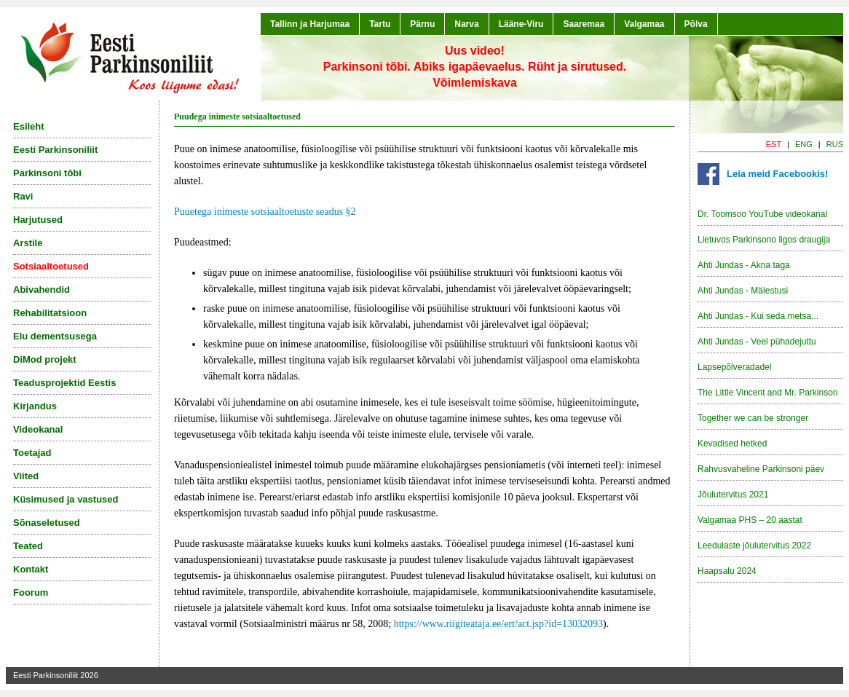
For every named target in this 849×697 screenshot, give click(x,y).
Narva (466, 24)
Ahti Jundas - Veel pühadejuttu (757, 341)
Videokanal (38, 429)
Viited (26, 475)
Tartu (379, 24)
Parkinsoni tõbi (47, 173)
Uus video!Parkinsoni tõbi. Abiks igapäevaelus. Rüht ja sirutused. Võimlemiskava (474, 66)
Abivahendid (41, 289)
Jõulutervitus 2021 (733, 494)
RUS (834, 144)
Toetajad (32, 452)
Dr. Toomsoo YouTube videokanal (762, 214)
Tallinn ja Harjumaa (310, 24)
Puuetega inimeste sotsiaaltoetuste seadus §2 (265, 211)
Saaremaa (583, 24)
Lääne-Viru (521, 24)
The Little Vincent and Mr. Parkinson (768, 392)
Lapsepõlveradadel (734, 367)
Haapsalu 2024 (727, 571)
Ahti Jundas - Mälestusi (743, 291)
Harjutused (38, 219)
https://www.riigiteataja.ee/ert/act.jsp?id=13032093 (498, 623)
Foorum (30, 592)
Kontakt (30, 569)
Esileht (28, 126)
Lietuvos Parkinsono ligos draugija (764, 240)
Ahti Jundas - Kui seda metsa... (758, 316)
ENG (804, 144)
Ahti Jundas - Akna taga (744, 265)
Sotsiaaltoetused (51, 266)
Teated (28, 545)
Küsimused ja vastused (66, 499)
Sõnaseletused (46, 522)
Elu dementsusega (55, 336)
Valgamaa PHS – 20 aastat (750, 520)
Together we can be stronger (753, 418)
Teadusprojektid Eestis (64, 382)
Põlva (696, 24)
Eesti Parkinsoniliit (55, 149)
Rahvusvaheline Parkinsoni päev (761, 469)
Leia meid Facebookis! (777, 173)
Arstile (27, 242)
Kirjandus (35, 406)
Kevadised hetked (732, 443)
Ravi (23, 196)
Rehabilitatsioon (50, 312)
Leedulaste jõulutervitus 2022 (754, 545)
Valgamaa (644, 24)
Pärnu (422, 24)
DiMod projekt (44, 359)
